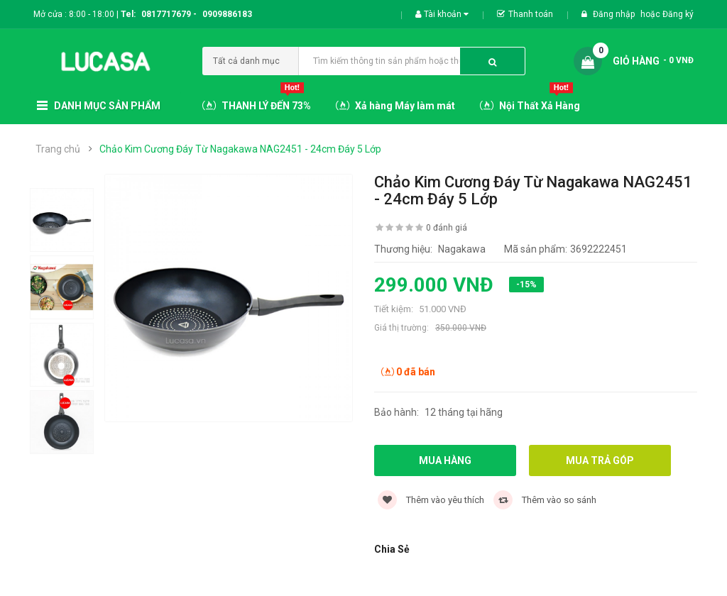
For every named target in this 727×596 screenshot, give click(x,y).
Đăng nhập (615, 14)
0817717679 (166, 14)
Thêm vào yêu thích (431, 500)
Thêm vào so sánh (544, 500)
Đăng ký (678, 14)
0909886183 (227, 14)
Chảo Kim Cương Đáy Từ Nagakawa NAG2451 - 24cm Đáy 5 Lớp (240, 149)
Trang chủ (57, 149)
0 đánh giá (446, 228)
